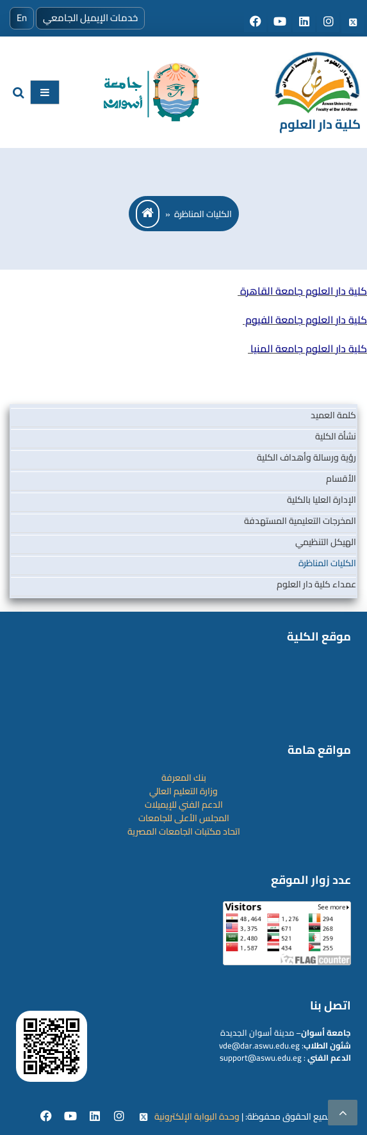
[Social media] (256, 22)
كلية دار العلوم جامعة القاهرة (302, 290)
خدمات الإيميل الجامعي (90, 17)
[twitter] (143, 1117)
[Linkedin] (95, 1117)
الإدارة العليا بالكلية (321, 499)
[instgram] (120, 1117)
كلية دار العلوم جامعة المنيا (307, 348)
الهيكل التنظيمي (325, 542)
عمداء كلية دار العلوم (316, 584)
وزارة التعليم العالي (183, 791)
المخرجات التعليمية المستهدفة (300, 520)
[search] (18, 92)
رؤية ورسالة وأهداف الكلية (306, 457)
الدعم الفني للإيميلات (184, 804)
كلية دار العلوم (320, 124)
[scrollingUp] (342, 1112)
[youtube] (71, 1117)
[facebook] (47, 1117)
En (22, 17)
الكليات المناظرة (327, 563)
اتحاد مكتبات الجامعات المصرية (183, 831)
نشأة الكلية (335, 436)
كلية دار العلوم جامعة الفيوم (305, 319)
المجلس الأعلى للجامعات (183, 818)
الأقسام (341, 478)
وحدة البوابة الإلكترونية (197, 1116)
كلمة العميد (333, 415)
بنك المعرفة (183, 777)
